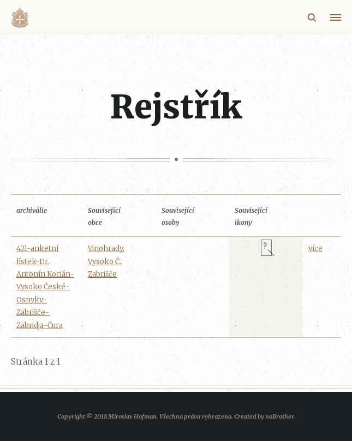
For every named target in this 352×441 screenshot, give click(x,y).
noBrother (279, 416)
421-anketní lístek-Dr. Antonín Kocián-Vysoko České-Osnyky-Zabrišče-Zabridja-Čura (45, 287)
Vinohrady (105, 248)
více (315, 248)
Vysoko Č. (104, 261)
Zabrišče (102, 274)
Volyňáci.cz (19, 18)
